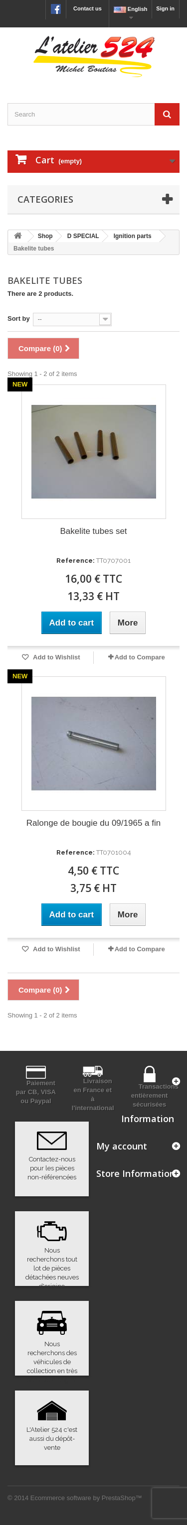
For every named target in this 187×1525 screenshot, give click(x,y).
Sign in (165, 8)
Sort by (18, 318)
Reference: (75, 560)
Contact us (87, 8)
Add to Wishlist (55, 657)
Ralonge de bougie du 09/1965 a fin (93, 823)
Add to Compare (140, 657)
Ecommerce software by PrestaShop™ (86, 1498)
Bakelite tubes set (93, 531)
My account (121, 1146)
